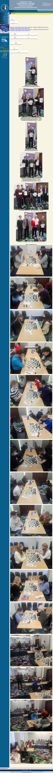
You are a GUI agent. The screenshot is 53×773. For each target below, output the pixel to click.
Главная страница (24, 770)
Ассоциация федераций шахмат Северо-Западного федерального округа (25, 771)
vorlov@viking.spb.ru (46, 5)
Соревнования (5, 16)
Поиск (30, 770)
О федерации (5, 19)
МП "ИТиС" (29, 772)
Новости (6, 14)
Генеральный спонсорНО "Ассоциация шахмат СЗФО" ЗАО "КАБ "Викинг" (4, 37)
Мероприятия (5, 18)
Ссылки (6, 23)
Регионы (6, 21)
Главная (40, 10)
